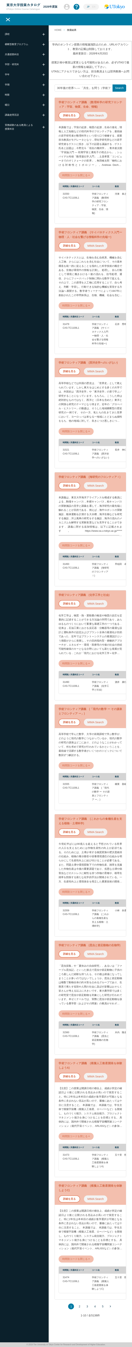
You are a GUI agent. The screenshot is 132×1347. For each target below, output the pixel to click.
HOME (58, 30)
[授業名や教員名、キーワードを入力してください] (84, 88)
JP (88, 6)
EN (93, 6)
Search (119, 88)
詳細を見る (69, 115)
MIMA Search (95, 115)
